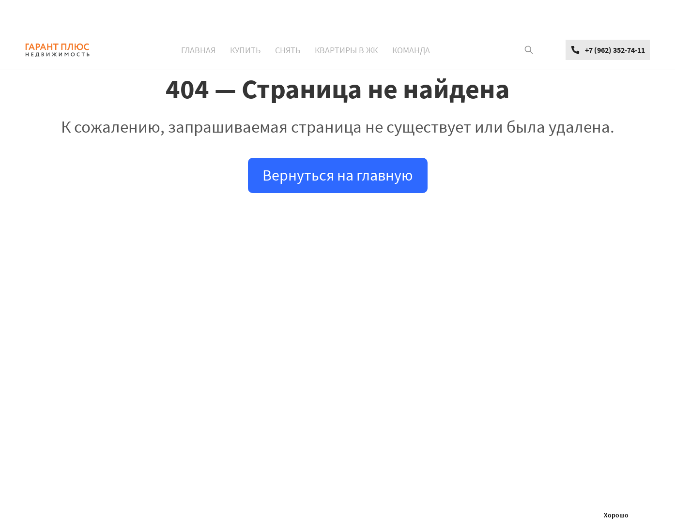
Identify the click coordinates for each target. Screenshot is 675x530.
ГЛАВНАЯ (198, 50)
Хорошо (616, 515)
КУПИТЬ (245, 50)
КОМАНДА (411, 50)
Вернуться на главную (337, 175)
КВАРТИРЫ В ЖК (346, 50)
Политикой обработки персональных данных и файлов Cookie (497, 515)
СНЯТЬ (287, 50)
